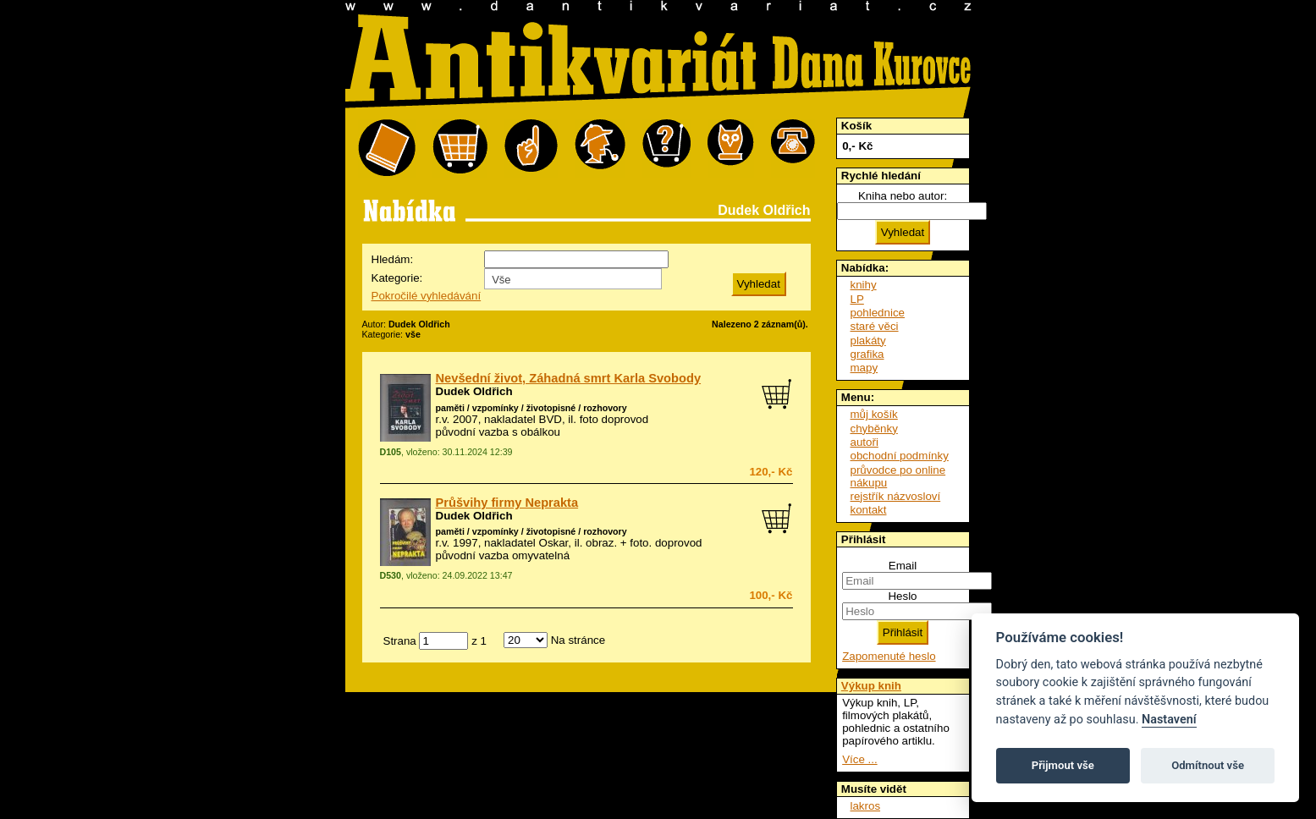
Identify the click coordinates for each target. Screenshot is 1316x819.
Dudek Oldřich (474, 391)
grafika (867, 354)
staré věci (875, 326)
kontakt (869, 509)
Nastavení (1169, 719)
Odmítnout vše (1207, 765)
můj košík (874, 414)
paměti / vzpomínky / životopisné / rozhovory (531, 408)
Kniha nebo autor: (902, 196)
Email (903, 565)
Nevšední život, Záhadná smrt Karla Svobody (569, 378)
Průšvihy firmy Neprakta (507, 502)
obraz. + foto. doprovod (644, 542)
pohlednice (878, 312)
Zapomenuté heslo (888, 656)
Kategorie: (397, 278)
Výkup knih (871, 685)
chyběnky (874, 428)
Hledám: (393, 259)
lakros (866, 806)
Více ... (859, 759)
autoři (864, 442)
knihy (864, 284)
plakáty (868, 340)
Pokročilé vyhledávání (427, 295)
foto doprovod (614, 419)
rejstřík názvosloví (896, 496)
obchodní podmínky (900, 455)
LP (857, 299)
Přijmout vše (1063, 765)
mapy (864, 367)
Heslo (902, 596)
